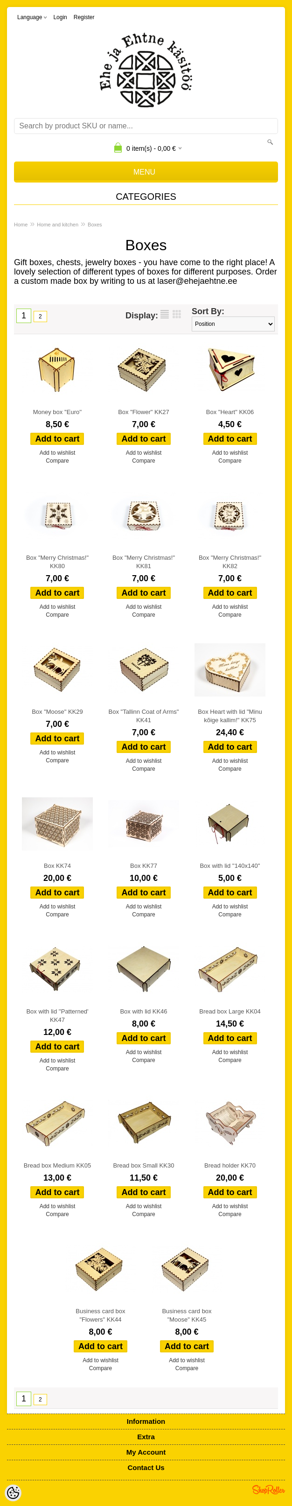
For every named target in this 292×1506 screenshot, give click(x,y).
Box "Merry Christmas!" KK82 (230, 562)
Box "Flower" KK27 (143, 411)
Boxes (95, 224)
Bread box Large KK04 (230, 1011)
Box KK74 (57, 865)
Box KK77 (143, 865)
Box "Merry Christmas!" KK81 (143, 562)
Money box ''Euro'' (57, 411)
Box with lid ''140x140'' (230, 865)
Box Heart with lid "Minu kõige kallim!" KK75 (230, 716)
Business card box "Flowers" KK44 (100, 1315)
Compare (57, 460)
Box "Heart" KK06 (230, 411)
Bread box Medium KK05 (57, 1165)
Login (60, 17)
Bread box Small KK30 (143, 1165)
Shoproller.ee (268, 1489)
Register (84, 17)
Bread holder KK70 (230, 1165)
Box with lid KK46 (143, 1011)
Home (21, 224)
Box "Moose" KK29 (57, 711)
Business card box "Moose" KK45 (186, 1315)
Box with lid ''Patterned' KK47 (57, 1015)
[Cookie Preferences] (13, 1493)
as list (164, 314)
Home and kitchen (57, 224)
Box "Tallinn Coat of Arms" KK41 (144, 716)
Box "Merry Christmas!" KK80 (57, 562)
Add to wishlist (58, 453)
